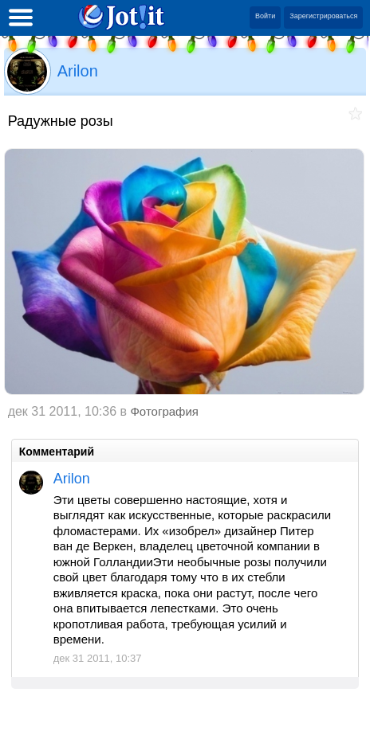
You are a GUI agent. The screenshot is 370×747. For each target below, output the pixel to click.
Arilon (77, 71)
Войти (265, 16)
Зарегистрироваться (323, 16)
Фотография (164, 411)
